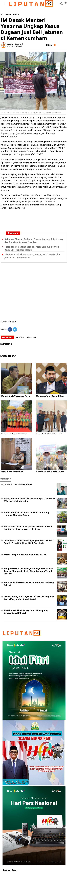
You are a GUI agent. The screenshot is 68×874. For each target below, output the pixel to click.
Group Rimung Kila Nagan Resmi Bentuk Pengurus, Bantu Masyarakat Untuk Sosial (29, 597)
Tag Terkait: (7, 337)
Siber (14, 870)
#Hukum (20, 337)
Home (3, 14)
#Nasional (31, 337)
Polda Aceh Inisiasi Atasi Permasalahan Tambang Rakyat (29, 583)
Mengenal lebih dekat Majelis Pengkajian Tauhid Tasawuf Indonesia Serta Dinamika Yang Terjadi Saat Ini (28, 571)
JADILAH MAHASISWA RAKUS (18, 484)
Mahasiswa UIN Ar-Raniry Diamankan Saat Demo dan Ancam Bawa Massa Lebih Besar (28, 528)
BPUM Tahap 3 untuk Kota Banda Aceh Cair (25, 554)
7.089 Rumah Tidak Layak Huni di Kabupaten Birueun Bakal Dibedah (26, 611)
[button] (65, 2)
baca (49, 45)
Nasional (16, 14)
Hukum (8, 14)
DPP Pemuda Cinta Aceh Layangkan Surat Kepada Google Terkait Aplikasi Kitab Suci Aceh (29, 542)
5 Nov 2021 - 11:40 (13, 46)
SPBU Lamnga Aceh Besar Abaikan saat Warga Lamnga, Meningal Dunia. (27, 514)
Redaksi (6, 870)
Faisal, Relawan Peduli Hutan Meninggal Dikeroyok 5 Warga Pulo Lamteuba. (29, 500)
